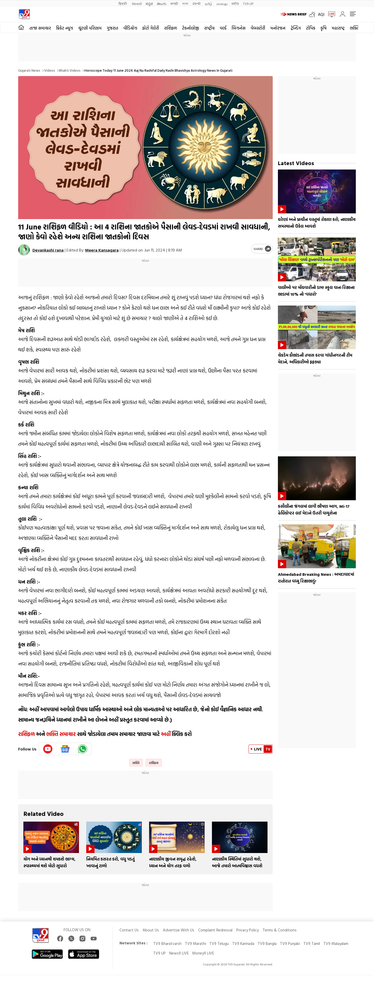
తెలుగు (161, 3)
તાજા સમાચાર (40, 28)
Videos (49, 70)
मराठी (174, 3)
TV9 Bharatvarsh (167, 943)
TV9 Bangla (267, 943)
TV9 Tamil (311, 943)
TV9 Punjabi (290, 943)
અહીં (166, 734)
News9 (137, 3)
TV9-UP (248, 3)
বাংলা (185, 3)
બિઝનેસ (238, 28)
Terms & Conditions (280, 930)
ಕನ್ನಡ (149, 3)
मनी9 (235, 3)
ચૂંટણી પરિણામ (90, 28)
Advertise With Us (178, 930)
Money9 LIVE (203, 953)
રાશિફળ (170, 28)
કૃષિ (323, 28)
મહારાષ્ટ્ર (338, 28)
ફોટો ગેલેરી (150, 28)
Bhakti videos (70, 70)
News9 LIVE (179, 953)
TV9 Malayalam (335, 943)
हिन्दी (123, 3)
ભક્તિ (135, 762)
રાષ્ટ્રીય (209, 28)
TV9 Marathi (195, 943)
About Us (151, 930)
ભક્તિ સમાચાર (61, 734)
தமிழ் (208, 3)
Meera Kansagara (102, 250)
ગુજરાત (112, 28)
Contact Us (129, 930)
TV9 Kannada (243, 943)
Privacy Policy (247, 930)
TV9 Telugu (219, 943)
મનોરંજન (277, 28)
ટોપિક (310, 28)
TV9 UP (159, 953)
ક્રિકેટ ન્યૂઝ (64, 28)
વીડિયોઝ (130, 28)
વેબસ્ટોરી (258, 28)
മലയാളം (222, 3)
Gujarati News (29, 70)
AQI (321, 14)
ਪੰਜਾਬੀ (196, 3)
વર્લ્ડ (223, 28)
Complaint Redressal (215, 930)
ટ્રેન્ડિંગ (296, 28)
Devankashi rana (48, 250)
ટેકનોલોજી (190, 28)
